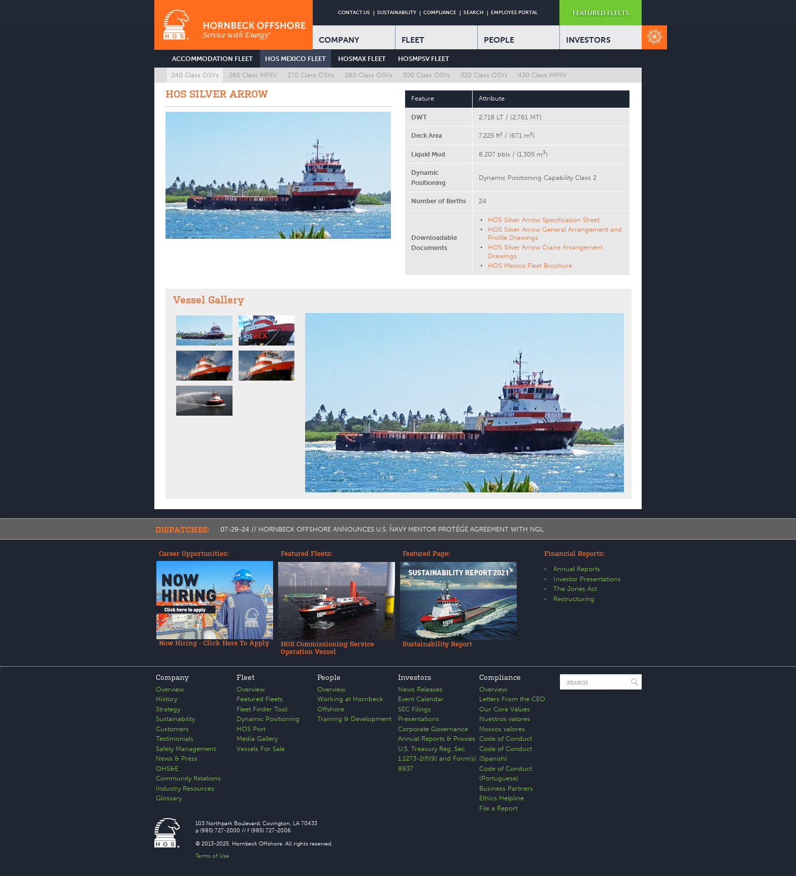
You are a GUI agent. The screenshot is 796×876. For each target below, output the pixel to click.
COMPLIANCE (439, 13)
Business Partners (506, 788)
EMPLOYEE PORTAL (514, 13)
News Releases (420, 689)
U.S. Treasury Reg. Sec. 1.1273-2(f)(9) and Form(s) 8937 (437, 758)
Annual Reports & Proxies (436, 738)
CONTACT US (354, 13)
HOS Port (251, 729)
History (166, 699)
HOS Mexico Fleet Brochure (530, 265)
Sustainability (175, 719)
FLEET (413, 40)
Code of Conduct (505, 738)
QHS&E (167, 768)
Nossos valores (502, 729)
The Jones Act (575, 588)
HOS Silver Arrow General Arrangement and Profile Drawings (555, 233)
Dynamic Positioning (268, 719)
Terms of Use (212, 856)
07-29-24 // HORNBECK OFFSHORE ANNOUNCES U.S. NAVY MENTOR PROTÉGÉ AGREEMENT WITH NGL (382, 529)
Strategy (168, 709)
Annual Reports (576, 569)
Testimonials (174, 738)
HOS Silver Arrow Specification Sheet (544, 220)
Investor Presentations (587, 579)
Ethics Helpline (501, 798)
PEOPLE (499, 40)
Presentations (418, 719)
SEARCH (473, 13)
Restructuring (573, 599)
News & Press (176, 758)
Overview (170, 689)
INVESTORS (588, 40)
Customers (172, 729)
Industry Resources (185, 788)
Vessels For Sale (261, 749)
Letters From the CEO (512, 699)
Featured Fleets (260, 699)
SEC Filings (414, 709)
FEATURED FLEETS (601, 13)
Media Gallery (257, 738)
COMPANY (339, 40)
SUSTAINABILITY (396, 13)
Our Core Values (504, 709)
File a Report (498, 808)
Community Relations (188, 778)
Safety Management (186, 749)
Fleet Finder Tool (262, 709)
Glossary (169, 798)
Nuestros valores (504, 719)
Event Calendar (421, 699)
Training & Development (354, 719)
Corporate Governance (433, 729)
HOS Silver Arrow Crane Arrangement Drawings (545, 251)
